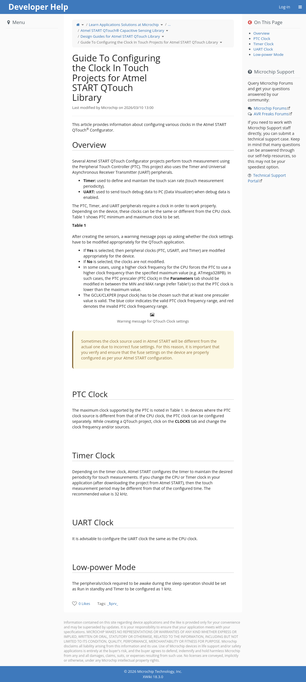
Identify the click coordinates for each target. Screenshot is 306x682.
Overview (261, 33)
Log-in (284, 6)
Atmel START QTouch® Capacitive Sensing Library (122, 30)
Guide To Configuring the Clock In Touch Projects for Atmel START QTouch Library (149, 42)
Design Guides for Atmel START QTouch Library (120, 36)
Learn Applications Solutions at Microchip (124, 24)
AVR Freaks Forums (271, 113)
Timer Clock (263, 43)
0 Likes (84, 603)
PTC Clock (261, 38)
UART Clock (263, 49)
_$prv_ (112, 603)
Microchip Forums (270, 108)
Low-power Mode (268, 54)
